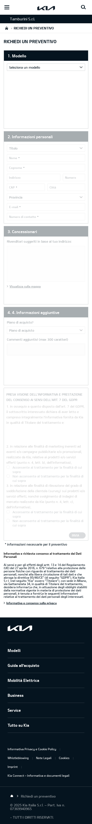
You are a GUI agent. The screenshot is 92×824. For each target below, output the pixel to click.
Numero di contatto (22, 216)
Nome (13, 158)
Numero (70, 177)
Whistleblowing (18, 758)
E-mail (13, 207)
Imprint (13, 766)
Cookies (64, 758)
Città (53, 187)
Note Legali (44, 758)
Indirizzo (15, 177)
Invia (75, 535)
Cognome (15, 167)
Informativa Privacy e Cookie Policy (32, 749)
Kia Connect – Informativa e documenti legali (38, 775)
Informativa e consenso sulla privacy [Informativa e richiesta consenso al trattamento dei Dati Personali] (31, 603)
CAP (12, 187)
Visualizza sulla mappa (25, 286)
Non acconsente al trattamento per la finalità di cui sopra (48, 478)
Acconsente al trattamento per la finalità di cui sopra (47, 469)
